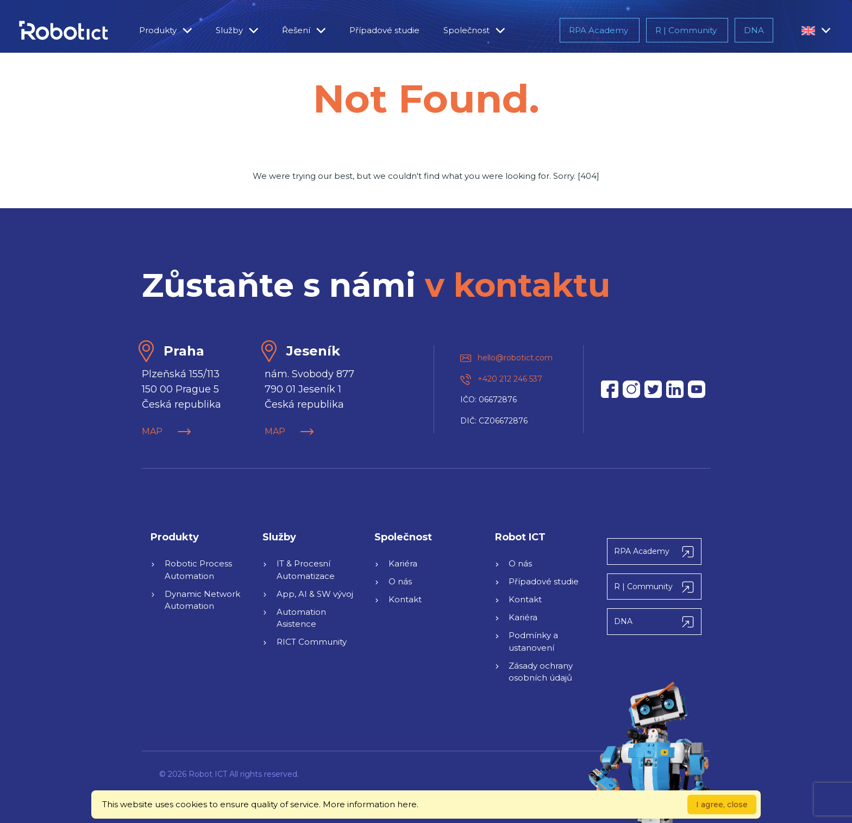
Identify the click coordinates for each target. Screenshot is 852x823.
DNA (754, 30)
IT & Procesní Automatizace (306, 569)
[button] (808, 31)
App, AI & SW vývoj (315, 594)
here (407, 804)
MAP (166, 431)
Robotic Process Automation (198, 569)
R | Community (687, 30)
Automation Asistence (301, 618)
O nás (400, 581)
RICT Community (312, 642)
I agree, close (722, 804)
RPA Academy (599, 30)
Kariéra (403, 563)
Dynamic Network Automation (202, 600)
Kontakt (405, 599)
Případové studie (384, 30)
